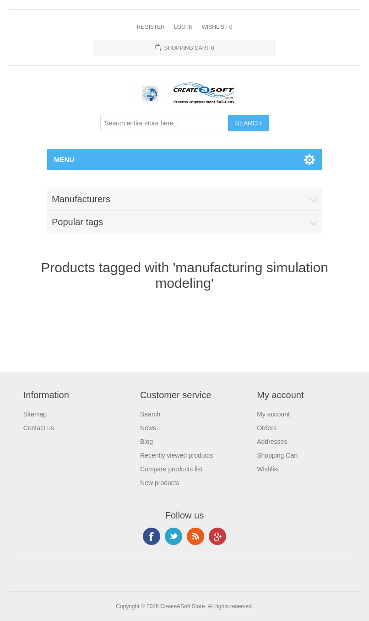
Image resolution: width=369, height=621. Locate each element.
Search (150, 414)
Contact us (38, 428)
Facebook (151, 536)
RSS (195, 536)
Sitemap (35, 414)
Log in (183, 27)
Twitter (173, 536)
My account (273, 414)
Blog (146, 441)
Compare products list (171, 469)
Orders (267, 428)
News (148, 428)
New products (159, 482)
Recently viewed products (176, 455)
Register (151, 27)
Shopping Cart (277, 455)
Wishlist (268, 469)
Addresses (272, 441)
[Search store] (164, 123)
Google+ (217, 536)
